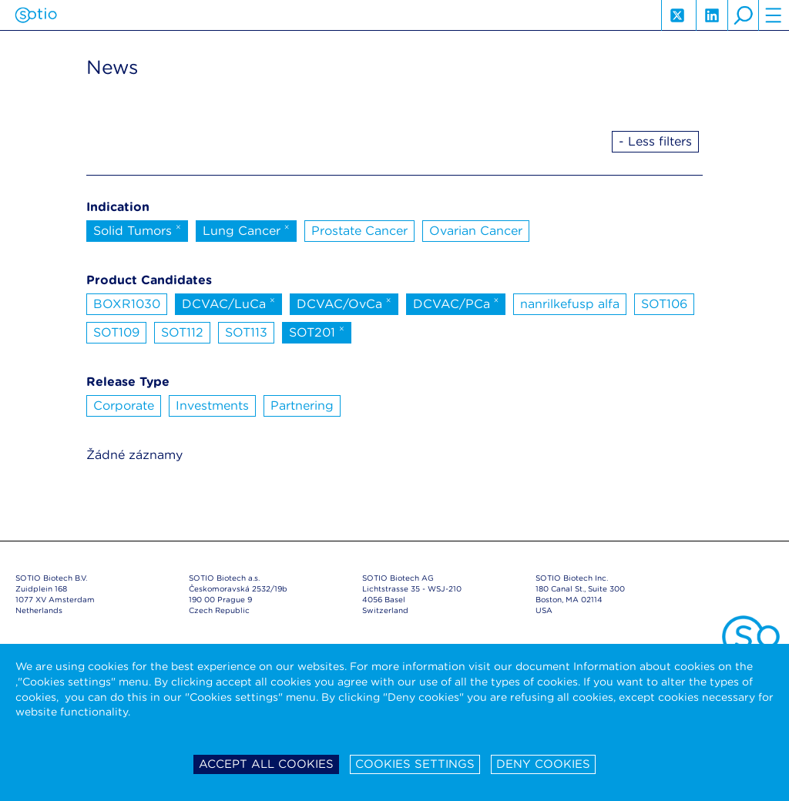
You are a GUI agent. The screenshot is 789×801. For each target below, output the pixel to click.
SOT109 (116, 332)
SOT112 (182, 332)
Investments (212, 405)
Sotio (36, 15)
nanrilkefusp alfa (569, 304)
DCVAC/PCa (456, 302)
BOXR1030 (126, 304)
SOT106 (664, 304)
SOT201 (316, 331)
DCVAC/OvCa (344, 302)
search (742, 15)
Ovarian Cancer (475, 230)
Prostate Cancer (359, 230)
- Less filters (655, 141)
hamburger (773, 15)
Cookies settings (415, 764)
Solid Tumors (137, 229)
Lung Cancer (246, 229)
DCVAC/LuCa (228, 302)
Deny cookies (543, 764)
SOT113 (246, 332)
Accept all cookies (266, 764)
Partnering (302, 405)
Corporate (123, 405)
